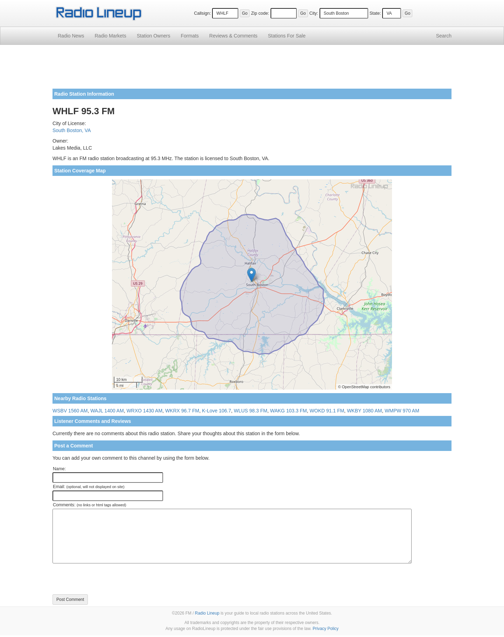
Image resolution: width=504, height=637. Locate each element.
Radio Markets (110, 36)
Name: (59, 468)
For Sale (287, 36)
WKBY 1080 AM (364, 410)
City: (313, 13)
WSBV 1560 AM (70, 410)
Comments (233, 36)
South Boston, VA (71, 130)
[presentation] (105, 579)
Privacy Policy (325, 628)
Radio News (71, 36)
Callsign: (202, 13)
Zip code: (260, 13)
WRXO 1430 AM (144, 410)
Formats (189, 36)
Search (443, 36)
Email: (89, 486)
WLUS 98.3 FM (250, 410)
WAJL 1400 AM (107, 410)
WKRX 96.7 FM (182, 410)
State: (375, 13)
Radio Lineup (207, 613)
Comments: (89, 504)
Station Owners (153, 36)
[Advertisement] (251, 69)
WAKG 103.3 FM (288, 410)
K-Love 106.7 (216, 410)
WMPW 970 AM (402, 410)
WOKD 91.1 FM (327, 410)
